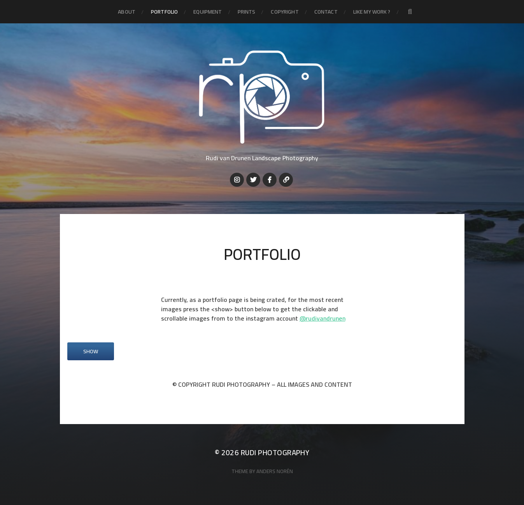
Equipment (207, 12)
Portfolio (164, 12)
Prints (247, 12)
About (126, 12)
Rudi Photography (275, 452)
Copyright (284, 12)
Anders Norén (274, 471)
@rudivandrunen (322, 318)
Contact (326, 12)
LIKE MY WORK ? (372, 12)
